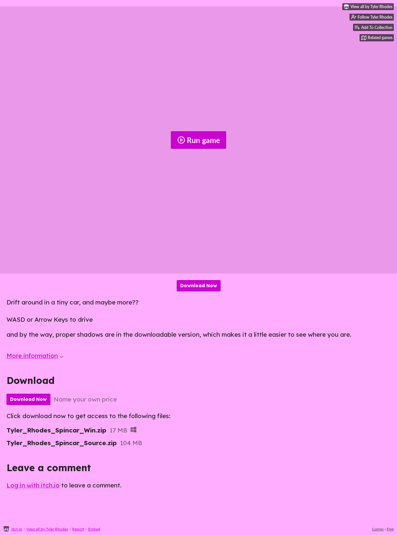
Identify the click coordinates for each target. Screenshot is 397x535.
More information (35, 355)
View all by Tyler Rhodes (47, 529)
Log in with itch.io (33, 485)
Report (78, 529)
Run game (198, 140)
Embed (94, 529)
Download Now (198, 286)
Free (390, 529)
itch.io (16, 529)
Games (378, 529)
